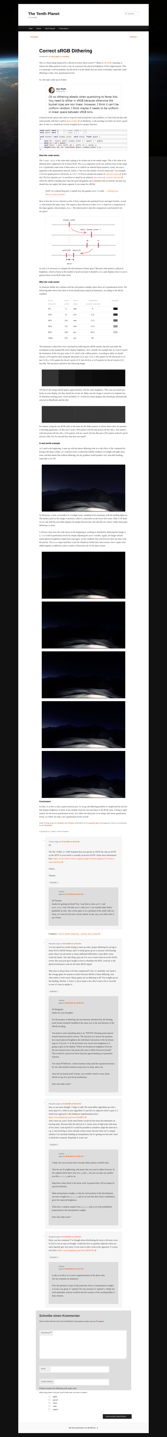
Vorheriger (33, 37)
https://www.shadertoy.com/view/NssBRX (68, 1117)
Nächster (134, 37)
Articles (71, 823)
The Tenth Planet (43, 13)
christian (65, 57)
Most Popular (50, 28)
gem (97, 823)
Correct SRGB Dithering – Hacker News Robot (79, 934)
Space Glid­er (73, 121)
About (39, 28)
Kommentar (46, 1333)
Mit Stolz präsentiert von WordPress (83, 1428)
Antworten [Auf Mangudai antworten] (54, 991)
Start (30, 28)
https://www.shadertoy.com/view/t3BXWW (77, 1250)
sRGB (107, 63)
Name (43, 1369)
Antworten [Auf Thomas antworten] (54, 882)
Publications (63, 28)
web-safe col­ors (113, 174)
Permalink (48, 825)
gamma (92, 823)
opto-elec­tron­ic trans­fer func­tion (108, 177)
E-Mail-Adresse (47, 1381)
